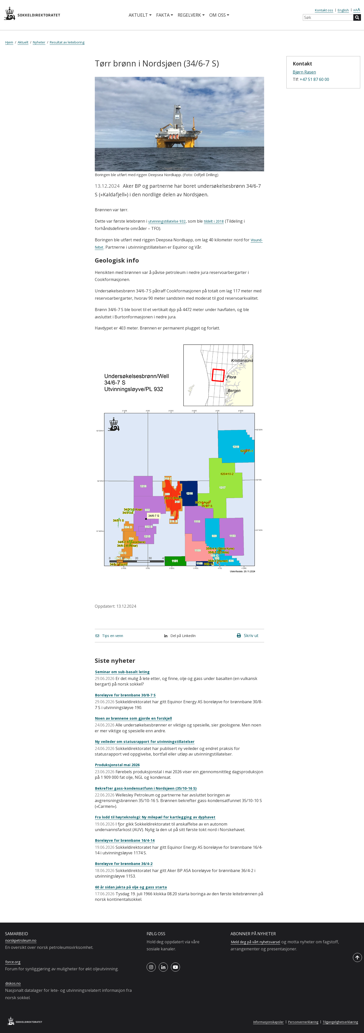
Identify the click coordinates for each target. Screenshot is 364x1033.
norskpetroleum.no (23, 940)
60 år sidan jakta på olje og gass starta (134, 887)
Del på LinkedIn (182, 635)
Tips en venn (111, 635)
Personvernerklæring (297, 1022)
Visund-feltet (107, 247)
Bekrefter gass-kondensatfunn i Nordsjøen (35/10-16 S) (151, 788)
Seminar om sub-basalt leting (125, 671)
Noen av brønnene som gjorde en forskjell (138, 718)
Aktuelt (138, 15)
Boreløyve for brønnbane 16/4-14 (128, 840)
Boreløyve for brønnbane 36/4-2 (127, 863)
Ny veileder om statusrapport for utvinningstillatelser (150, 741)
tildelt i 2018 (222, 221)
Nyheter (39, 42)
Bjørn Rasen (304, 72)
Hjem (9, 42)
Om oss (217, 15)
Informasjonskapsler (260, 1022)
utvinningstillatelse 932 (170, 221)
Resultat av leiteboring (67, 42)
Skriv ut (247, 635)
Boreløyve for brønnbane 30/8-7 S (128, 695)
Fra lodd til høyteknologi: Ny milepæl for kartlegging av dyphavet (162, 817)
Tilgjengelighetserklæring (338, 1022)
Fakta (163, 15)
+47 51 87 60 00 (314, 79)
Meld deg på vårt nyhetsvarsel (259, 942)
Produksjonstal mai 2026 (120, 764)
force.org (14, 962)
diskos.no (14, 983)
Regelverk (189, 15)
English (343, 10)
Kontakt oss (324, 10)
